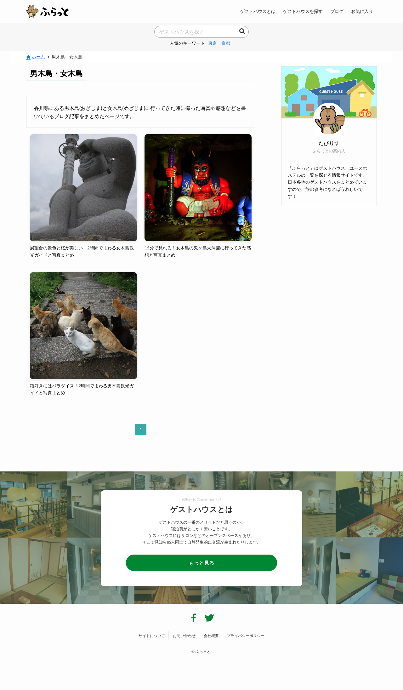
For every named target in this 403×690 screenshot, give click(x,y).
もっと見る (201, 563)
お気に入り (362, 11)
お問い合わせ (184, 635)
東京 (212, 43)
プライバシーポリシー (245, 635)
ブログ (336, 11)
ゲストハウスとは (257, 11)
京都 (225, 43)
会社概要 (211, 635)
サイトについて (152, 635)
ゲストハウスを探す (303, 11)
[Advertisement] (329, 256)
